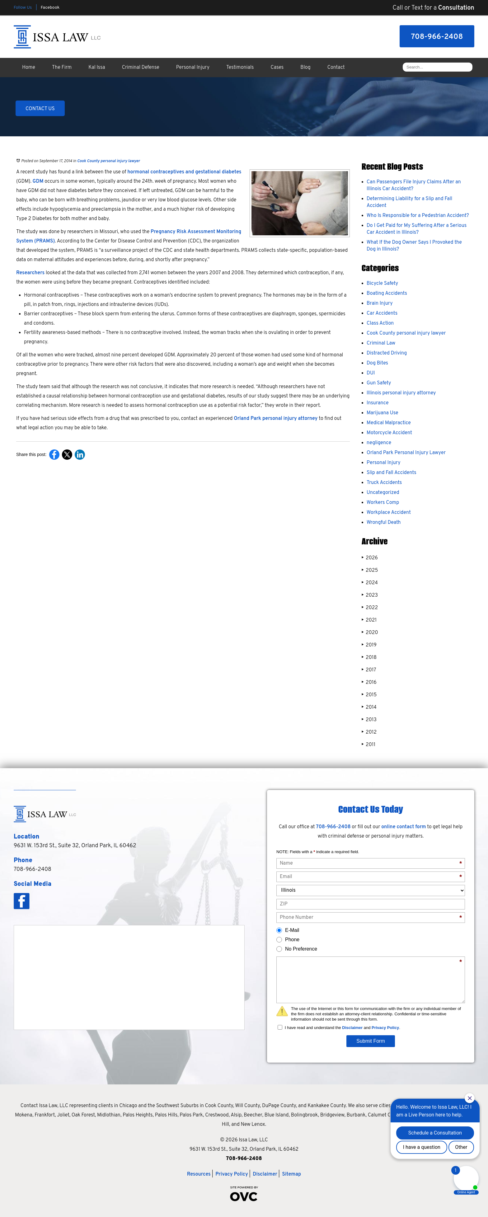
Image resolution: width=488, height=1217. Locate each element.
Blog (305, 67)
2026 (370, 557)
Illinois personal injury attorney (401, 393)
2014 (369, 707)
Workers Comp (383, 503)
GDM (38, 181)
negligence (379, 443)
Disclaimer (352, 1027)
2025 (370, 570)
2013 (369, 719)
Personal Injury (192, 67)
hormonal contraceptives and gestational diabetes (184, 172)
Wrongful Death (384, 522)
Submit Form (370, 1041)
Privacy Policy (385, 1027)
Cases (277, 67)
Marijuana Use (382, 413)
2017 (369, 669)
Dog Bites (377, 363)
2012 (369, 732)
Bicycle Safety (382, 283)
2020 (370, 632)
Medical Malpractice (389, 423)
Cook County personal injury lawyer (108, 161)
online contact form (403, 827)
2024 (370, 582)
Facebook (50, 7)
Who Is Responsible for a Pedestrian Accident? (418, 216)
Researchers (30, 273)
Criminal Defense (140, 67)
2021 (369, 620)
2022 (370, 607)
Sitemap (291, 1174)
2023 (370, 595)
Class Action (380, 323)
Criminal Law (381, 343)
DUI (371, 373)
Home (28, 67)
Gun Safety (379, 383)
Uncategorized (383, 493)
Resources (199, 1174)
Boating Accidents (387, 293)
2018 (369, 657)
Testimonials (240, 67)
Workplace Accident (389, 513)
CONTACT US (40, 109)
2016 (369, 682)
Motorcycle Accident (389, 433)
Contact (336, 67)
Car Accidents (382, 313)
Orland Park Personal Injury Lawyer (406, 453)
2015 (369, 694)
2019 (369, 645)
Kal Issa (96, 67)
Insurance (378, 403)
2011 (368, 744)
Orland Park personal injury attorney (275, 419)
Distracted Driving (387, 353)
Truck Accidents (384, 483)
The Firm (62, 67)
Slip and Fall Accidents (391, 473)
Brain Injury (380, 303)
